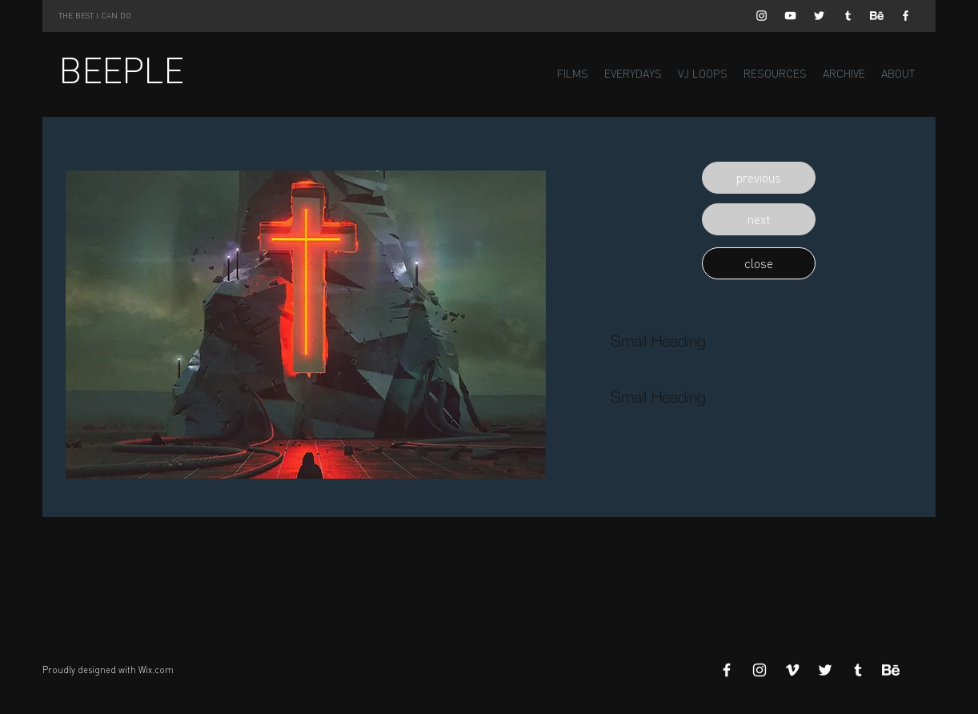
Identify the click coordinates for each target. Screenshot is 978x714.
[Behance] (877, 15)
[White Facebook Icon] (905, 15)
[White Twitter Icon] (819, 15)
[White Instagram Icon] (761, 15)
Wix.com (156, 670)
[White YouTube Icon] (790, 15)
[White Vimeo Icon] (792, 670)
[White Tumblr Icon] (848, 15)
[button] (759, 178)
